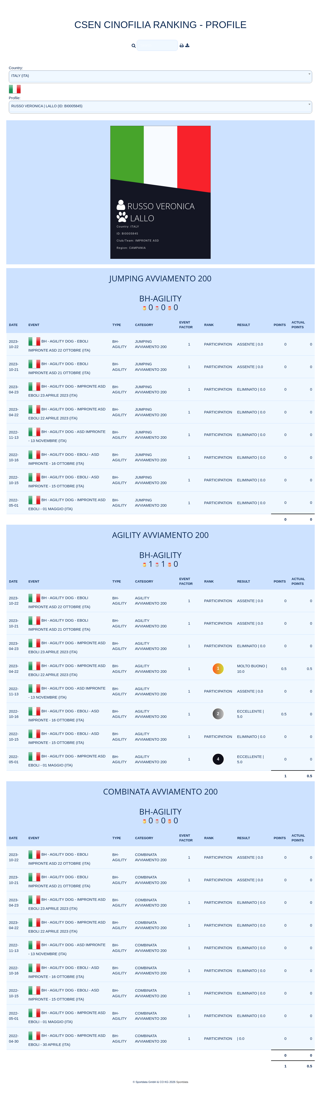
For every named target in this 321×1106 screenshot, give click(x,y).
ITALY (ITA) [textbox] (20, 76)
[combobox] (160, 76)
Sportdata (182, 1097)
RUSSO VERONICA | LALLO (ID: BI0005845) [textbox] (47, 106)
